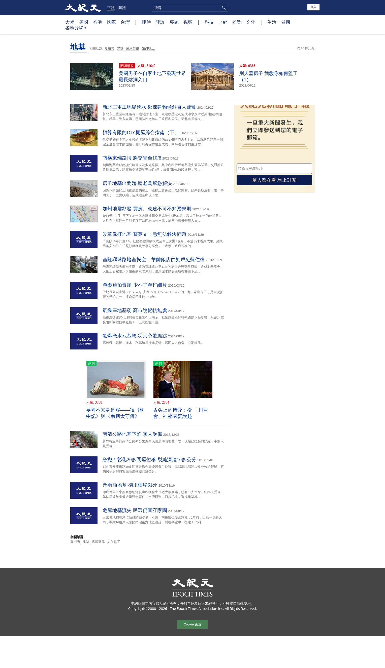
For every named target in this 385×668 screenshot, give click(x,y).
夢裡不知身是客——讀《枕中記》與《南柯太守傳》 (115, 413)
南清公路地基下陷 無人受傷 (132, 434)
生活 (271, 22)
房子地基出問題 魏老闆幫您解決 (137, 183)
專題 (174, 22)
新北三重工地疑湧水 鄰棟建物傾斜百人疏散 (149, 107)
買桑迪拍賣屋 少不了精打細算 (135, 285)
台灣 (125, 22)
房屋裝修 (132, 48)
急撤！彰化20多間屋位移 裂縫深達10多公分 (149, 459)
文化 (250, 22)
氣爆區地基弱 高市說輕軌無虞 (135, 310)
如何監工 (148, 48)
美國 (83, 22)
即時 (146, 22)
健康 (285, 22)
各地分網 (76, 30)
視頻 (187, 22)
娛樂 (236, 22)
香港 (97, 22)
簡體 (122, 7)
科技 (209, 22)
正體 (111, 7)
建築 (120, 48)
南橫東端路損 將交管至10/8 (132, 158)
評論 (160, 22)
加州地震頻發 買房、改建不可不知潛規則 (147, 208)
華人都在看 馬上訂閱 (274, 180)
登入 (313, 7)
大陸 (69, 22)
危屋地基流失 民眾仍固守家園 (135, 510)
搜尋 (223, 8)
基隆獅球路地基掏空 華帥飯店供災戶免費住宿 (154, 259)
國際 (111, 22)
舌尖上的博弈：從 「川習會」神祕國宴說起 (180, 413)
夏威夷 (109, 48)
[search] (190, 8)
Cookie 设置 (192, 624)
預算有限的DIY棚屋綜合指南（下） (141, 132)
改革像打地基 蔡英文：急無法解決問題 (144, 234)
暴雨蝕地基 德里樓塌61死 (130, 485)
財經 (223, 22)
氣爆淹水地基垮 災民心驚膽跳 (135, 335)
